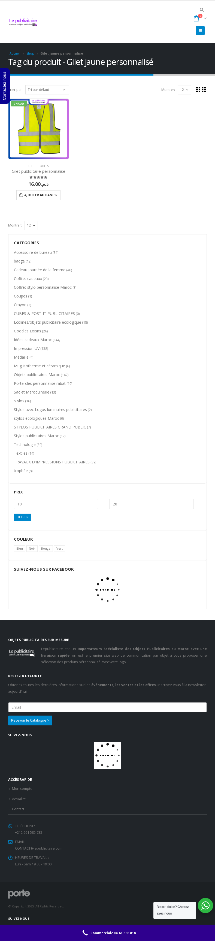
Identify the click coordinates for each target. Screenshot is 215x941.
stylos (19, 400)
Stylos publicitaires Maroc (36, 435)
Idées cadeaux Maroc (33, 339)
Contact (18, 809)
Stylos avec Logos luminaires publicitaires (50, 409)
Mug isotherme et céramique (39, 365)
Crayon (20, 304)
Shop (30, 53)
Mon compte (22, 788)
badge (19, 261)
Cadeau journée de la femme (39, 269)
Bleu (19, 548)
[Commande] (47, 89)
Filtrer (22, 517)
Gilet (32, 166)
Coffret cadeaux (28, 278)
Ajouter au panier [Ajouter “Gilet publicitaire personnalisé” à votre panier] (40, 195)
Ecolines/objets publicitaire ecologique (47, 322)
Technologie (25, 444)
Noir (32, 548)
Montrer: (168, 89)
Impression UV (27, 348)
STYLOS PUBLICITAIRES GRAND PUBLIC (50, 427)
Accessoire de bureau (33, 252)
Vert (59, 548)
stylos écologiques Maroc (36, 418)
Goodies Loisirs (27, 330)
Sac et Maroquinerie (31, 392)
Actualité (19, 799)
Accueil (15, 53)
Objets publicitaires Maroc (37, 374)
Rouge (45, 548)
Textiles (43, 166)
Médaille (21, 357)
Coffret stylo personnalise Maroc (43, 287)
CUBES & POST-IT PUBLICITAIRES (44, 313)
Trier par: (15, 89)
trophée (21, 470)
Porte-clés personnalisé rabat (40, 383)
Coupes (20, 296)
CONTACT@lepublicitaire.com (38, 848)
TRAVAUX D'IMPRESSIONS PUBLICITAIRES (52, 461)
